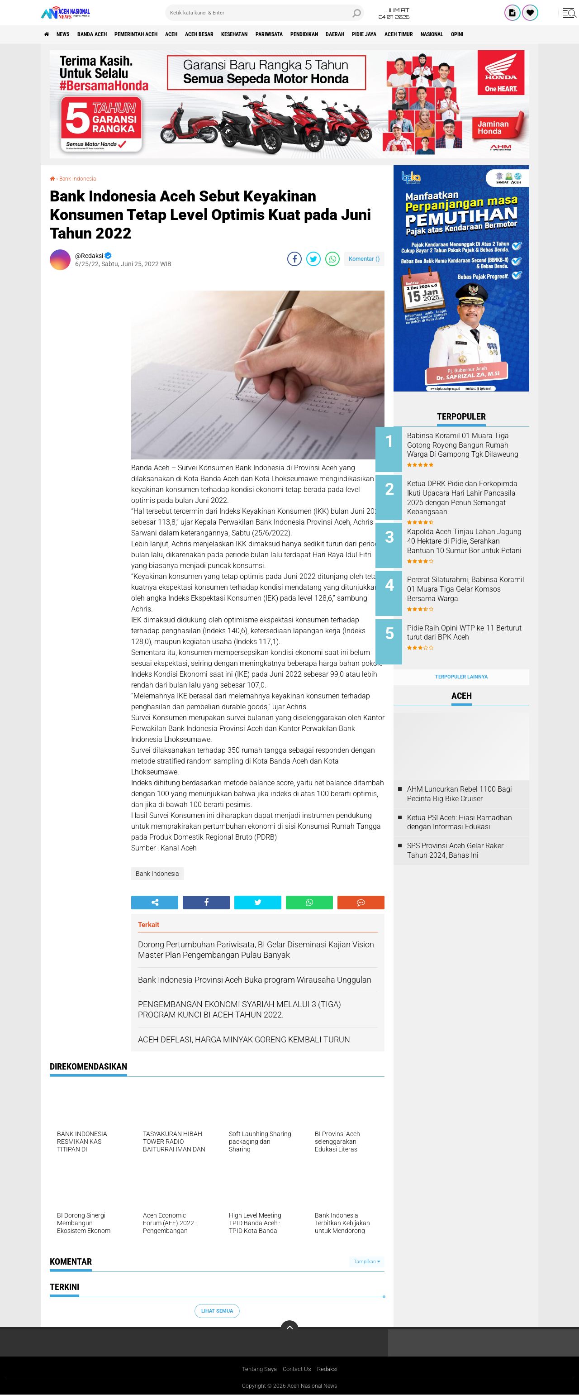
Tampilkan (367, 1261)
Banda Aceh (105, 34)
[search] (264, 13)
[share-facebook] (294, 258)
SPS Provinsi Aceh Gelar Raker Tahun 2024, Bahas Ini (455, 836)
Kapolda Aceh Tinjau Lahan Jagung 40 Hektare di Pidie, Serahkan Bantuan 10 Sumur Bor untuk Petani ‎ (471, 541)
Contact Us (297, 1369)
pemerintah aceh (158, 34)
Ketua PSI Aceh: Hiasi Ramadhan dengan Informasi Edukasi (459, 808)
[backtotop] (289, 1329)
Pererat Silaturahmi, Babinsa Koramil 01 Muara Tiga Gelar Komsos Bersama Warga (471, 582)
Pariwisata (321, 34)
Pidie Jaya (437, 34)
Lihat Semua (217, 1311)
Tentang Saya (257, 1369)
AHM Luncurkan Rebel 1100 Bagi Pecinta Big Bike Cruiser (459, 779)
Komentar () (364, 258)
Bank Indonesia (82, 178)
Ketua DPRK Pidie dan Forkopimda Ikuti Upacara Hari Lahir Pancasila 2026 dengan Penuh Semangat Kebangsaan (466, 500)
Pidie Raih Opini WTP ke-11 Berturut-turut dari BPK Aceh (470, 623)
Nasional (520, 34)
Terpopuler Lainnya (461, 663)
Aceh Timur (479, 34)
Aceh (201, 34)
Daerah (402, 34)
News (69, 34)
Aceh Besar (235, 34)
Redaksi (330, 1369)
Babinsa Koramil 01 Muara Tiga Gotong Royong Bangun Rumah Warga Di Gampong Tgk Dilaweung (471, 449)
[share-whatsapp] (332, 258)
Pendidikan (364, 34)
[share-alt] (154, 902)
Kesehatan (278, 34)
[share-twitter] (313, 258)
